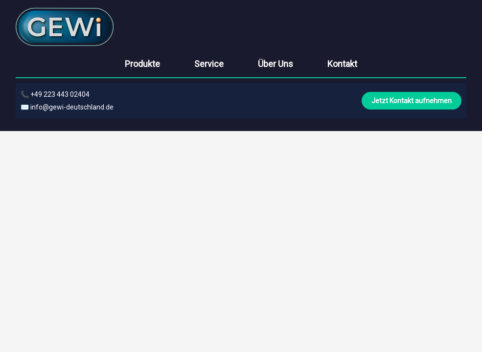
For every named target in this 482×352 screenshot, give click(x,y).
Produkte (142, 64)
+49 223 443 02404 (60, 94)
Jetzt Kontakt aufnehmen (411, 101)
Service (209, 64)
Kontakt (342, 64)
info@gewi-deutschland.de (72, 107)
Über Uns (275, 64)
